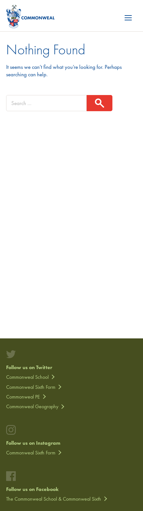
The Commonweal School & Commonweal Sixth (53, 498)
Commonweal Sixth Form (30, 387)
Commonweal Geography (32, 406)
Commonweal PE (23, 396)
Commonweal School (27, 377)
